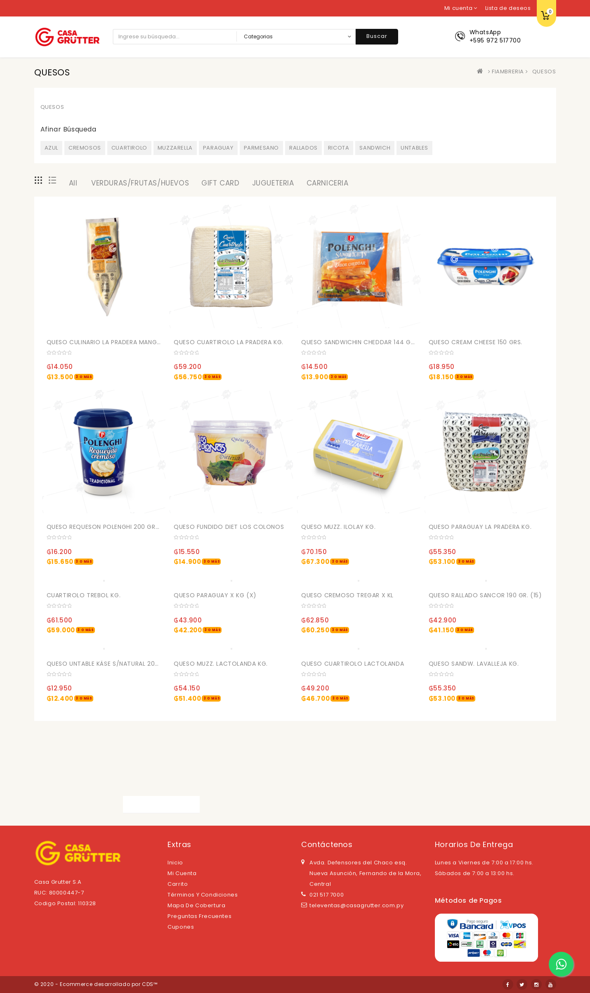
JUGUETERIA (273, 183)
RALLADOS (303, 148)
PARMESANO (261, 148)
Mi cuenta (182, 873)
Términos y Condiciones (203, 895)
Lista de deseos (508, 8)
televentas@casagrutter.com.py (356, 905)
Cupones (181, 927)
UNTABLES (414, 148)
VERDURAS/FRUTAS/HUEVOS (140, 183)
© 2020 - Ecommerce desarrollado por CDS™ (96, 984)
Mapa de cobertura (196, 905)
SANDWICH (374, 148)
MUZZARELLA (175, 148)
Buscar (376, 36)
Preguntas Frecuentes (199, 916)
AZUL (51, 148)
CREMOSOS (84, 148)
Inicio (175, 862)
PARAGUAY (218, 148)
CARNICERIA (328, 183)
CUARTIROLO (129, 148)
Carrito (178, 884)
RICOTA (338, 148)
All (73, 183)
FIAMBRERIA (508, 71)
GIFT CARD (220, 183)
